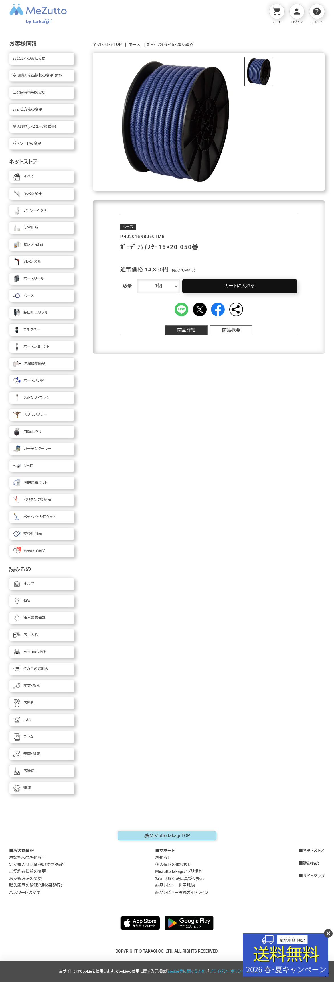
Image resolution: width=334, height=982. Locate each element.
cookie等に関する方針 (186, 971)
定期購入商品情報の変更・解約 (36, 864)
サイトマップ (314, 876)
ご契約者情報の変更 (27, 871)
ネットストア (313, 851)
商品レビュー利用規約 (175, 885)
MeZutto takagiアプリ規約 (178, 871)
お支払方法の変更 (25, 878)
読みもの (311, 863)
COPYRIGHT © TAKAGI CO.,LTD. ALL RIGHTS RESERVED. (167, 951)
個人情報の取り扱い (173, 864)
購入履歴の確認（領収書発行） (35, 885)
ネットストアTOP (107, 44)
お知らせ (163, 857)
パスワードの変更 (25, 892)
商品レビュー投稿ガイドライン (181, 892)
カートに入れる (240, 286)
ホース (134, 44)
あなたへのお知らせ (27, 857)
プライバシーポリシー (227, 971)
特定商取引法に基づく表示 (179, 878)
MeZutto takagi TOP (167, 836)
